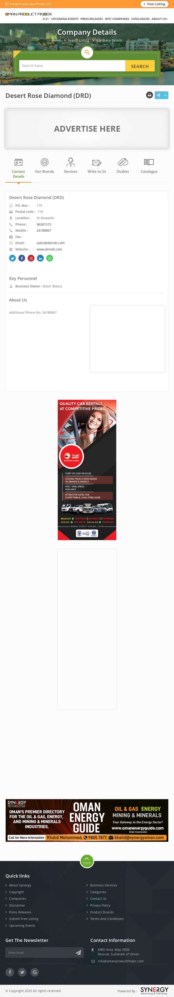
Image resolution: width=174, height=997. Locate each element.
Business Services (103, 885)
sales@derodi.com (51, 243)
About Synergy (20, 885)
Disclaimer (17, 905)
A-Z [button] (46, 19)
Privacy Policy (100, 905)
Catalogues (140, 19)
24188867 (44, 230)
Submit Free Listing (23, 919)
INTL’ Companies (117, 19)
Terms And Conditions (107, 919)
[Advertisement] (87, 628)
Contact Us (98, 898)
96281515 (44, 224)
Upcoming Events (64, 19)
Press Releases (91, 19)
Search (140, 66)
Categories (98, 892)
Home (56, 40)
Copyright (16, 892)
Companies (17, 898)
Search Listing (78, 40)
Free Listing (154, 4)
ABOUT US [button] (160, 19)
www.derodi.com (49, 249)
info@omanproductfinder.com (28, 4)
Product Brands (102, 912)
